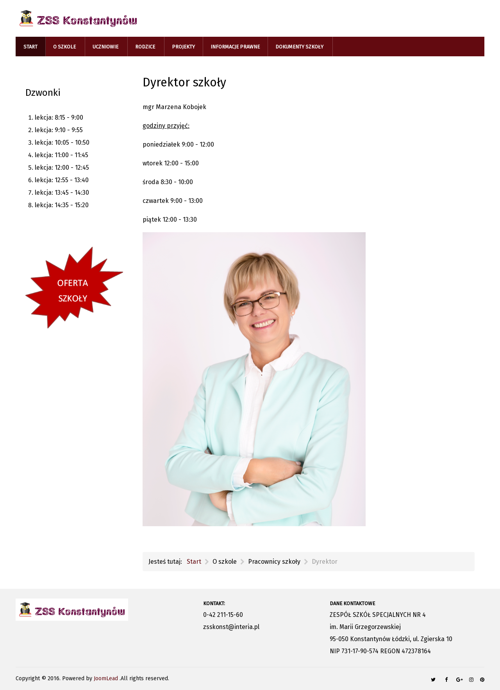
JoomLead (107, 678)
